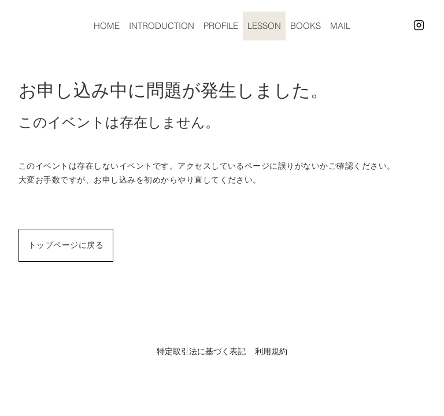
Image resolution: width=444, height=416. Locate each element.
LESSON (264, 25)
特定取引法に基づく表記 (201, 351)
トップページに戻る (65, 245)
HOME (107, 25)
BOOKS (305, 25)
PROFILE (221, 25)
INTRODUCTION (161, 25)
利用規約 (271, 351)
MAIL (340, 25)
